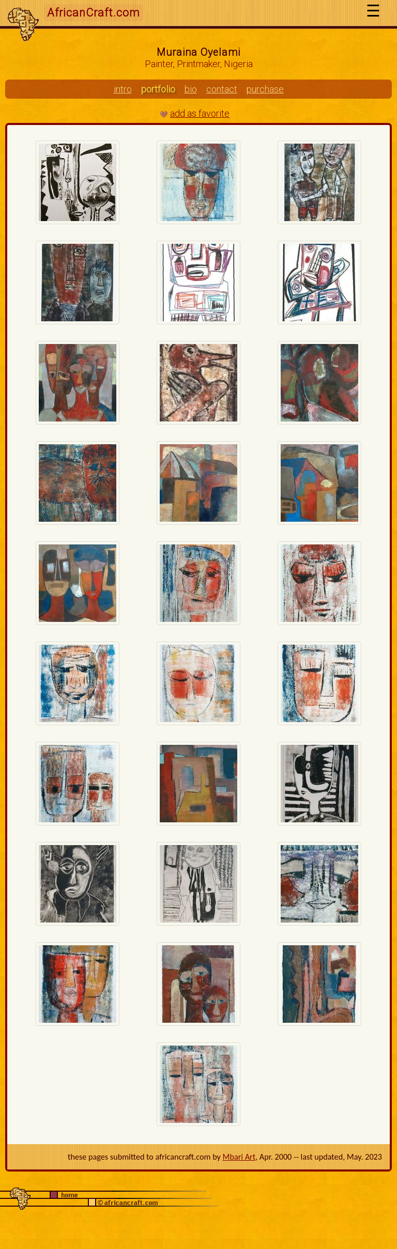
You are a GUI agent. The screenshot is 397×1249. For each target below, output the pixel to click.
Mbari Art (239, 1157)
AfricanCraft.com (93, 12)
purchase (265, 89)
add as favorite (200, 113)
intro (123, 89)
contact (221, 89)
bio (191, 89)
